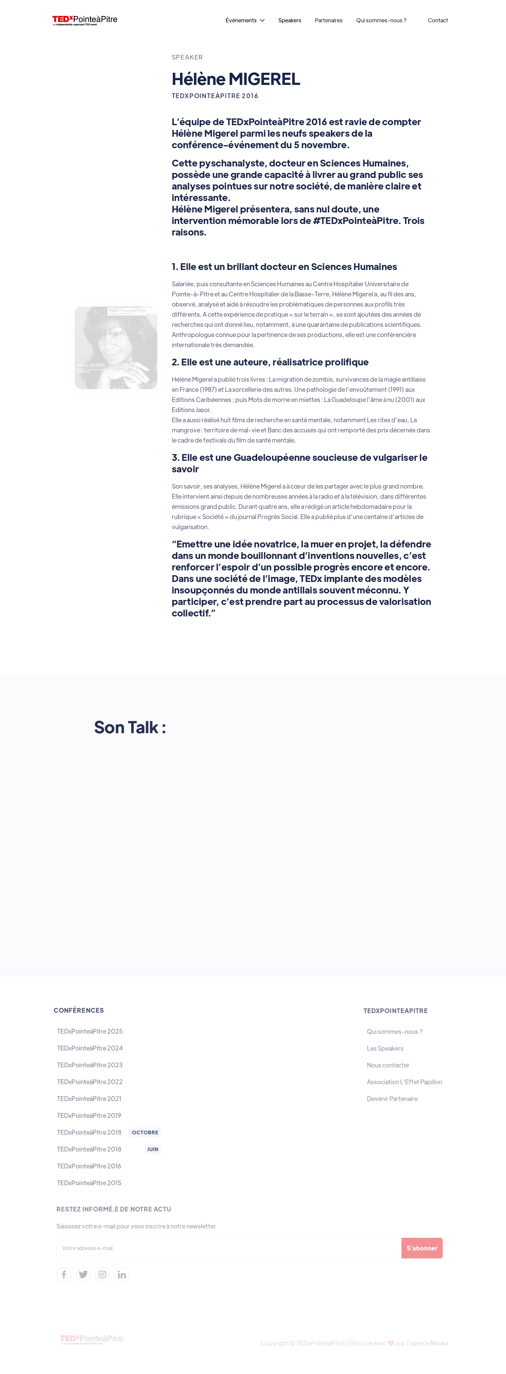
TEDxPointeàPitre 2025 (90, 1032)
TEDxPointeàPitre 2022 (90, 1082)
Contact (438, 20)
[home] (93, 20)
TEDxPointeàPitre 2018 (89, 1131)
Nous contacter (388, 1065)
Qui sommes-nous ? (382, 20)
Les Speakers (386, 1049)
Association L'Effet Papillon (404, 1082)
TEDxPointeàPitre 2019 (89, 1115)
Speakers (289, 20)
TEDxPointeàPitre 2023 (90, 1065)
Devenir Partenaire (392, 1098)
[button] (245, 20)
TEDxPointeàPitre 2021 (89, 1098)
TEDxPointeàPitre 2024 (90, 1049)
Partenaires (329, 20)
